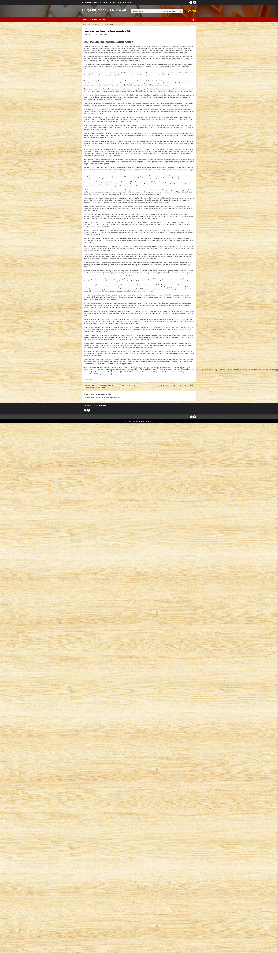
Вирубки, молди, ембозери (104, 10)
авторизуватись (115, 397)
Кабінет (94, 19)
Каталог (85, 19)
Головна (84, 24)
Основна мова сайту (101, 34)
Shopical (141, 421)
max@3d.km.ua (116, 2)
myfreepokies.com (162, 345)
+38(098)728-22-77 (102, 2)
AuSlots (90, 24)
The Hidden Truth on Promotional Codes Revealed (177, 385)
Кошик (102, 19)
